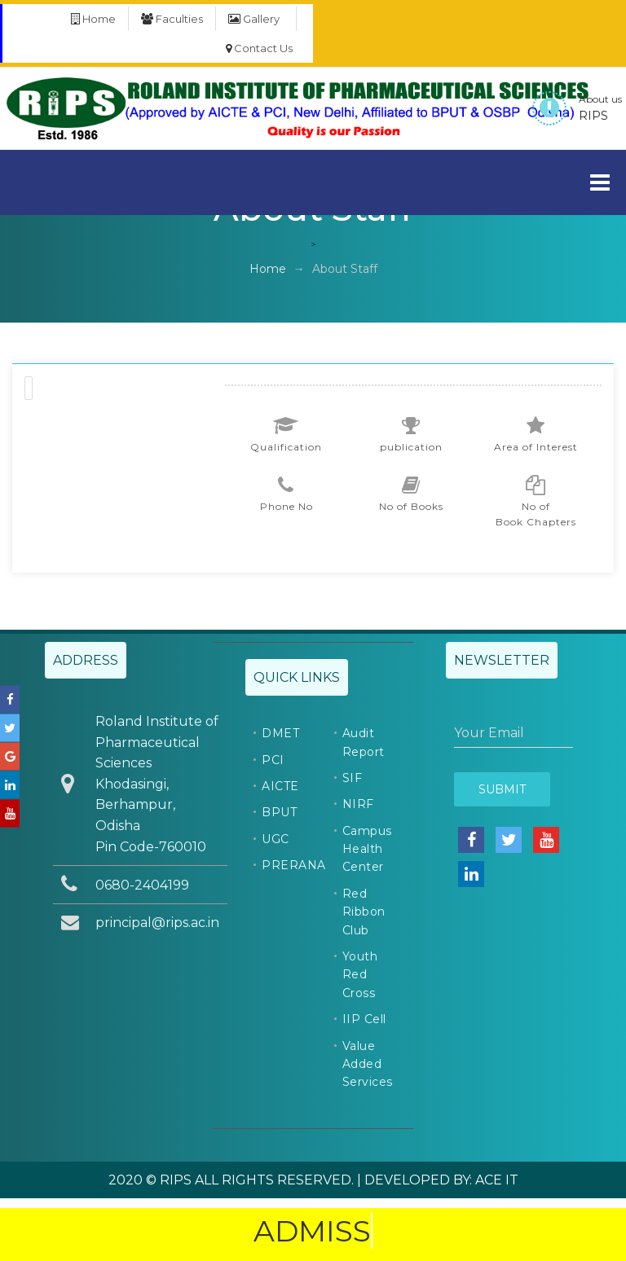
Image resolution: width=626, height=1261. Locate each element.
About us (600, 99)
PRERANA (294, 865)
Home (93, 18)
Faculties (172, 18)
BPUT (279, 812)
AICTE (280, 786)
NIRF (358, 804)
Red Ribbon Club (364, 912)
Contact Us (259, 48)
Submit (502, 789)
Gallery (254, 18)
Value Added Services (367, 1064)
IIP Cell (364, 1019)
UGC (275, 839)
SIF (352, 778)
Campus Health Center (367, 849)
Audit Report (363, 742)
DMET (280, 733)
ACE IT (496, 1180)
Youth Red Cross (360, 974)
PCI (273, 760)
